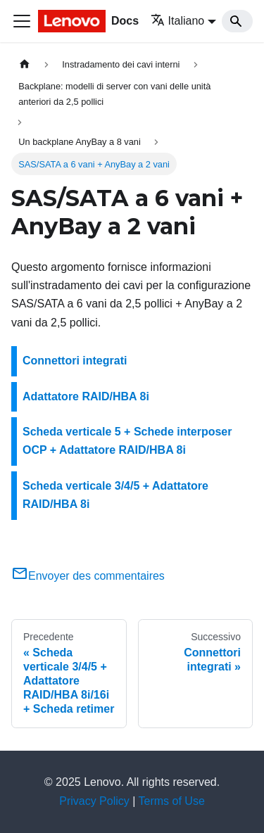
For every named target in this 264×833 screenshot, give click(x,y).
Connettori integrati (75, 361)
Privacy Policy (94, 801)
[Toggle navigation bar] (21, 21)
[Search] (237, 21)
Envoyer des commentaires (88, 576)
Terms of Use (172, 801)
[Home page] (24, 64)
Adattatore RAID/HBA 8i (86, 396)
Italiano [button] (178, 21)
